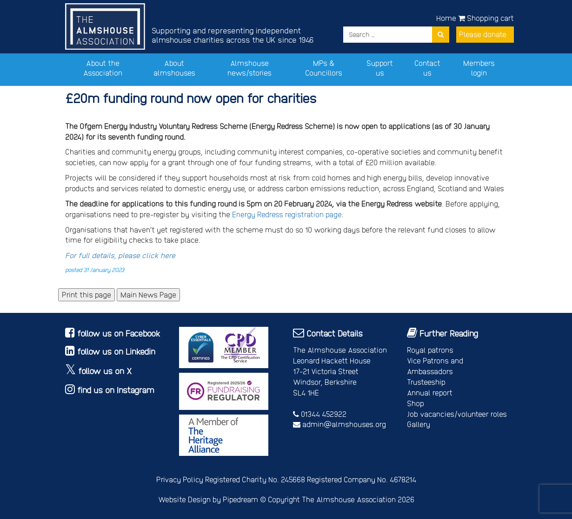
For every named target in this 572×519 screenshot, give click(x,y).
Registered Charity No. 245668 (255, 479)
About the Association (102, 67)
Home (446, 17)
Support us (379, 67)
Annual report (429, 392)
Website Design (184, 499)
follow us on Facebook (118, 333)
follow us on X (105, 371)
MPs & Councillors (323, 67)
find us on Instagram (115, 390)
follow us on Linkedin (116, 351)
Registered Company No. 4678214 (361, 479)
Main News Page (148, 294)
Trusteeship (426, 381)
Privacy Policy (179, 479)
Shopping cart (486, 17)
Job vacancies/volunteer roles (457, 413)
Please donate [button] (482, 34)
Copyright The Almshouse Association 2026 (341, 499)
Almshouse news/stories (249, 67)
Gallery (418, 424)
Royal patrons (430, 349)
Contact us (427, 67)
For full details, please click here (120, 255)
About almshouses (174, 67)
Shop (415, 403)
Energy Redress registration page (287, 214)
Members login (479, 67)
